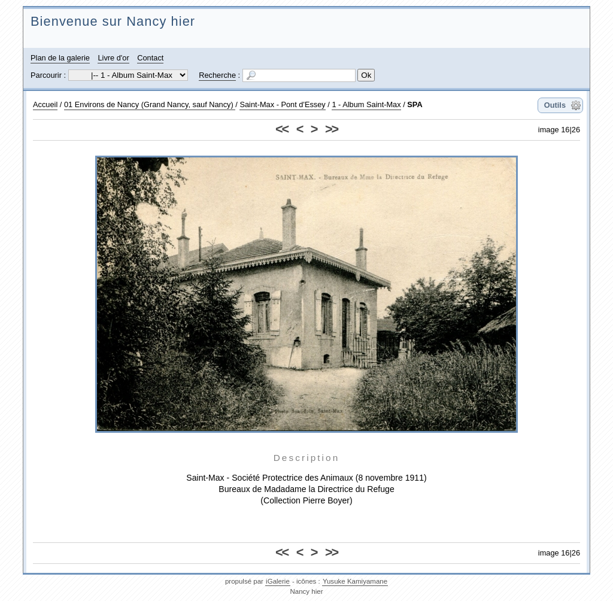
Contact (150, 57)
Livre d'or (113, 57)
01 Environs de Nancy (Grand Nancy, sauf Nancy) (149, 104)
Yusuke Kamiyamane (355, 581)
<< (281, 129)
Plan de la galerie (60, 57)
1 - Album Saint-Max (366, 104)
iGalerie (278, 581)
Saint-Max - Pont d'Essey (282, 104)
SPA (414, 104)
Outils (555, 105)
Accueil (45, 104)
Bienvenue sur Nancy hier (113, 21)
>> (331, 129)
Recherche (217, 75)
